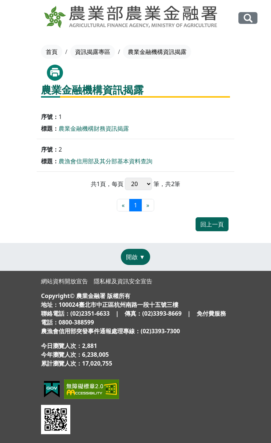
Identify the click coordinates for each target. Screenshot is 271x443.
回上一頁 (212, 224)
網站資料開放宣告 (64, 281)
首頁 (51, 52)
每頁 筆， (138, 184)
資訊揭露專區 (92, 52)
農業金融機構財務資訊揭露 (94, 128)
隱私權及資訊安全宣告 (123, 281)
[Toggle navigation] (18, 18)
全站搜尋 (247, 17)
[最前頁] (123, 205)
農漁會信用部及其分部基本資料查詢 (105, 161)
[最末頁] (148, 205)
